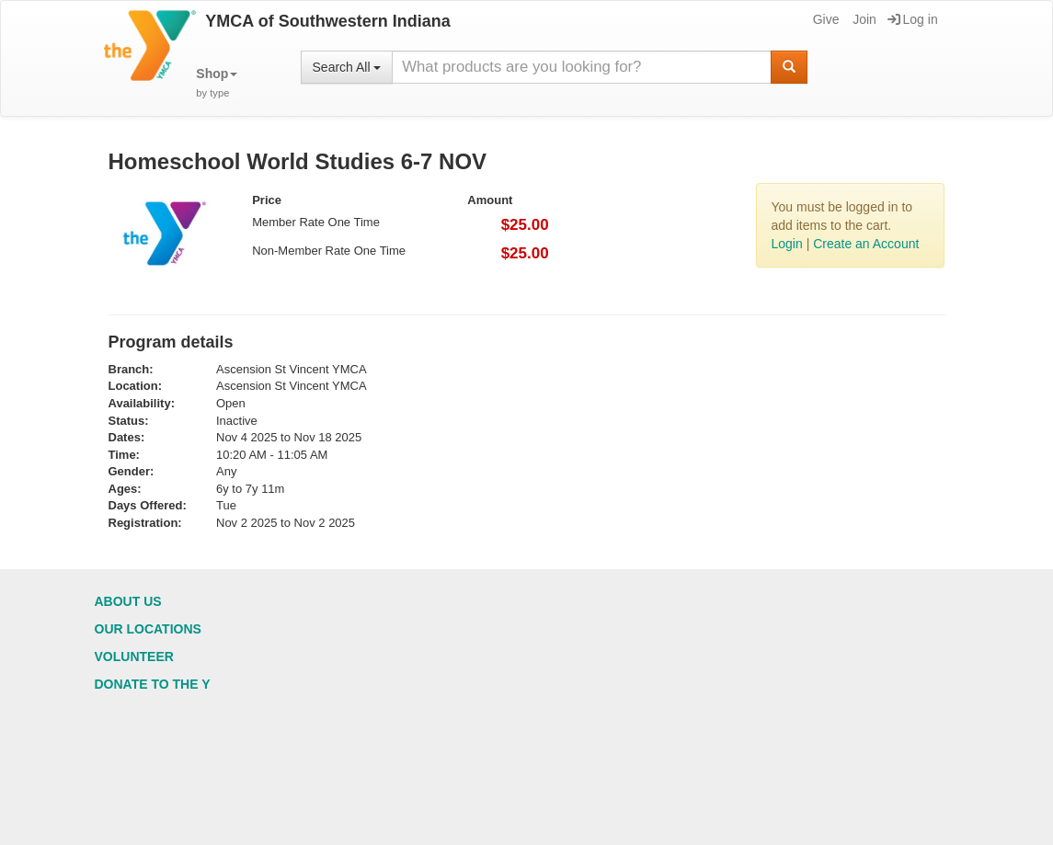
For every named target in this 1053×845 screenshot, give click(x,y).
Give (825, 19)
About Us (128, 601)
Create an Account (866, 243)
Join (863, 19)
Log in (912, 19)
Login (786, 243)
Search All (347, 67)
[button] (216, 83)
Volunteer (134, 656)
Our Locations (148, 629)
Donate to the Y (153, 684)
